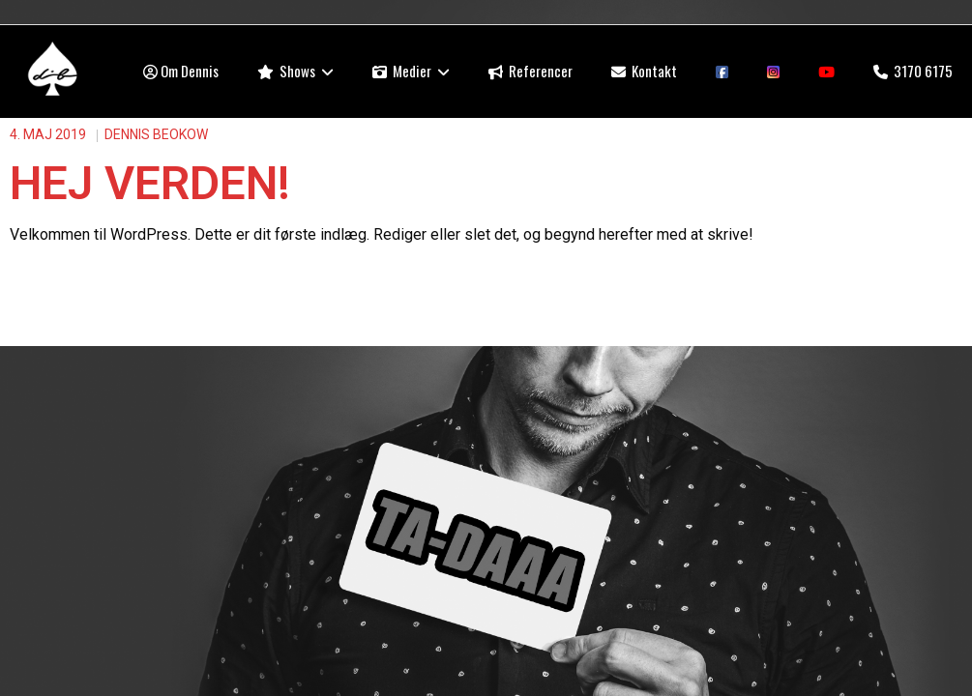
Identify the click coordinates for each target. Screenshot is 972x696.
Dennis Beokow (156, 134)
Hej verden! (150, 183)
